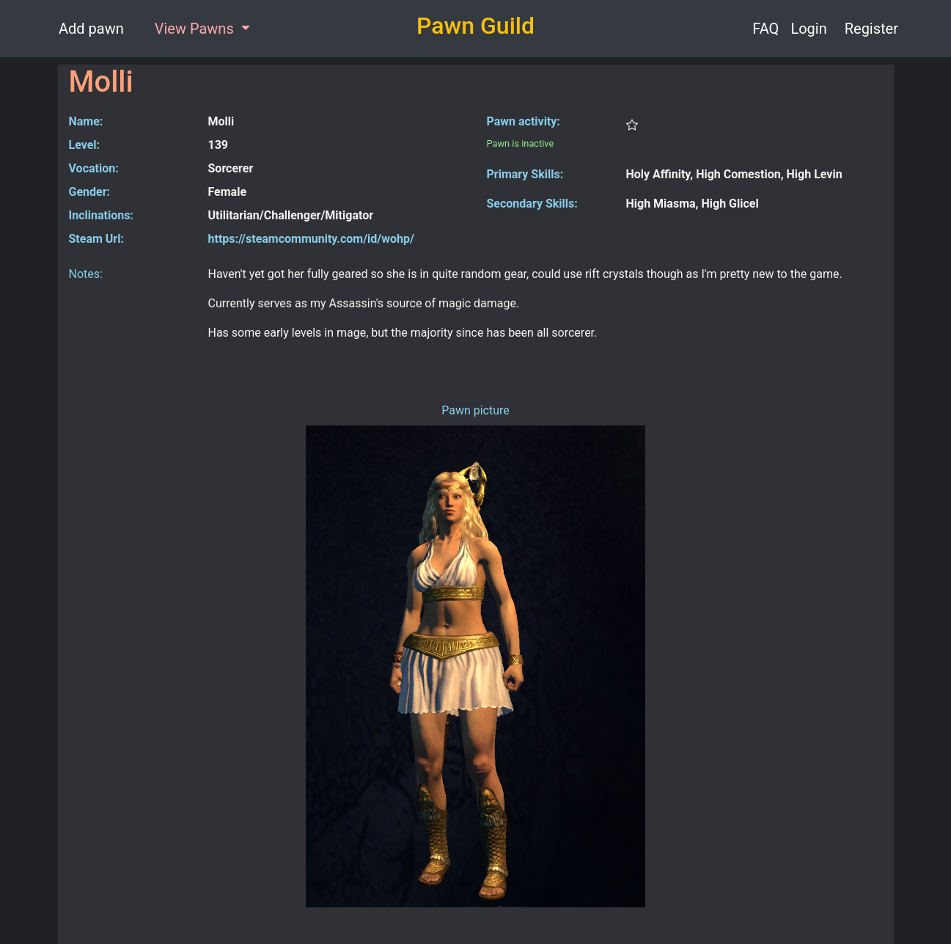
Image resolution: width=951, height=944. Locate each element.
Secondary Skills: (532, 204)
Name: (86, 121)
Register (871, 28)
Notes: (86, 274)
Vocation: (94, 168)
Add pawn (91, 28)
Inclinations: (101, 215)
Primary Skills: (525, 174)
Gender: (90, 192)
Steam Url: (96, 239)
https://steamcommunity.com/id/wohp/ (311, 239)
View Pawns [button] (196, 28)
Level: (84, 145)
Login (808, 28)
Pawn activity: (523, 121)
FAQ (765, 28)
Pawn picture (475, 410)
